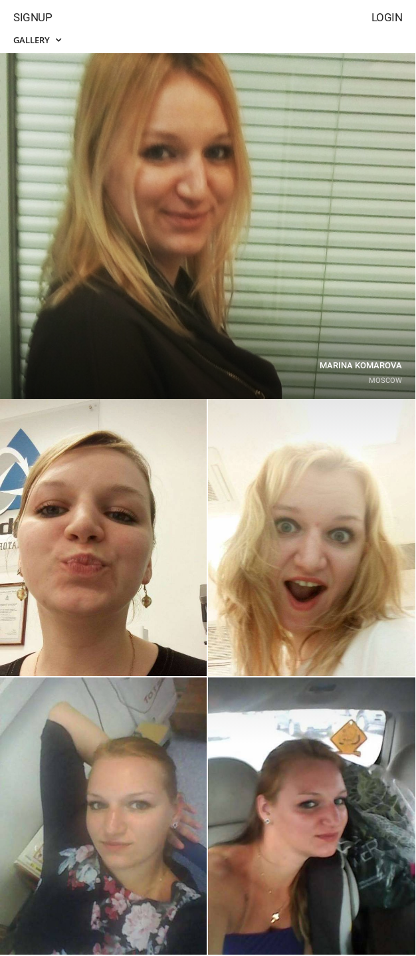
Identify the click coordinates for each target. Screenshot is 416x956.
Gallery (37, 40)
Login (387, 17)
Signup (32, 17)
